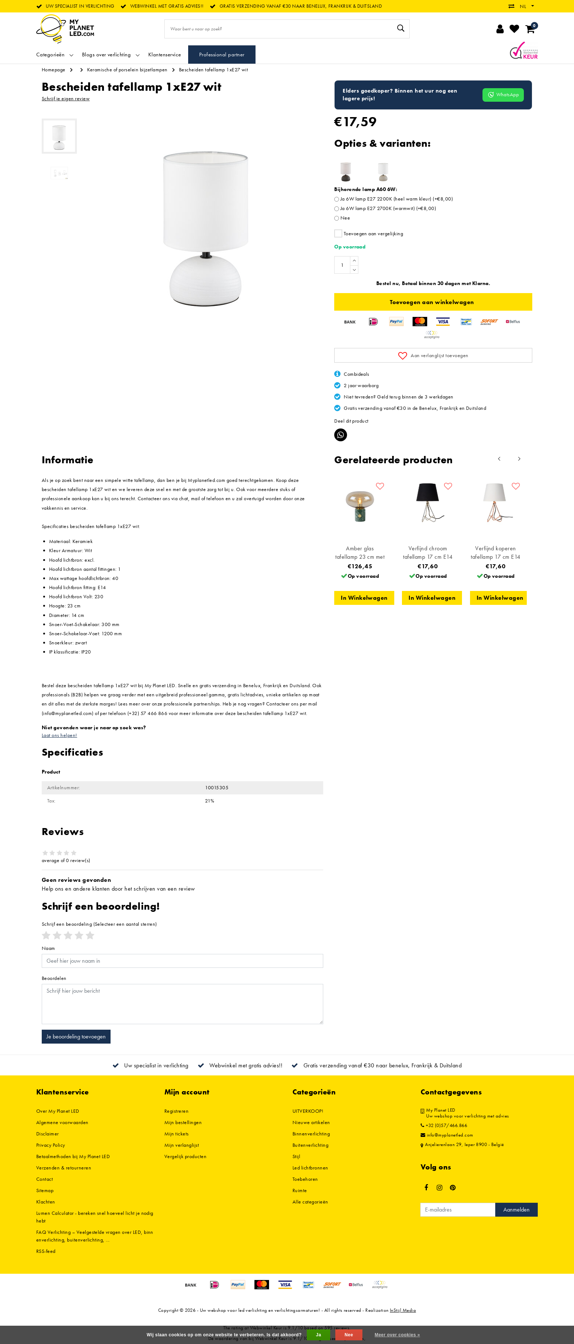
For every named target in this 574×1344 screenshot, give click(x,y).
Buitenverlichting (310, 1145)
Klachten (45, 1201)
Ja (318, 1334)
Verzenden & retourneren (63, 1167)
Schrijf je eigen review (66, 98)
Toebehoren (305, 1179)
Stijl (296, 1156)
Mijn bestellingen (183, 1122)
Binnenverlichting (311, 1133)
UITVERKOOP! (307, 1111)
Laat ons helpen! (59, 735)
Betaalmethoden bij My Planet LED (73, 1156)
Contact (44, 1179)
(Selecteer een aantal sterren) (99, 924)
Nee (345, 217)
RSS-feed (46, 1251)
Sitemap (44, 1190)
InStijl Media (403, 1310)
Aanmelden (516, 1209)
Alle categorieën (310, 1201)
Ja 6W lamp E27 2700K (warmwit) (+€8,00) (388, 208)
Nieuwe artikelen (311, 1122)
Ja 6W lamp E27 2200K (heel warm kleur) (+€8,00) (396, 198)
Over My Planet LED (57, 1111)
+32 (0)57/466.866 (444, 1125)
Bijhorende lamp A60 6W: (365, 189)
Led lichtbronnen (310, 1167)
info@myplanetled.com (447, 1135)
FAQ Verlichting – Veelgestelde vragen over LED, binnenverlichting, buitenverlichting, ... (94, 1236)
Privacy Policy (50, 1145)
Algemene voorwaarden (62, 1122)
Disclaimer (47, 1133)
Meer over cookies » (397, 1334)
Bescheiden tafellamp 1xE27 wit (213, 69)
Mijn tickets (176, 1133)
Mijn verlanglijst (181, 1145)
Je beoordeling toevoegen (76, 1036)
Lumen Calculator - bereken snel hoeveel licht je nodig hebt (94, 1217)
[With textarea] (182, 1004)
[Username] (182, 961)
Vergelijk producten (185, 1156)
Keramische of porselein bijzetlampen (127, 69)
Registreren (176, 1111)
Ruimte (299, 1190)
